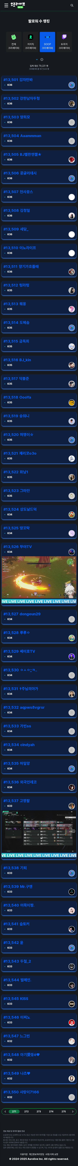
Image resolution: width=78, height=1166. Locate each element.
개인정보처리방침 (36, 1154)
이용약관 (24, 1154)
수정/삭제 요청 (51, 1154)
